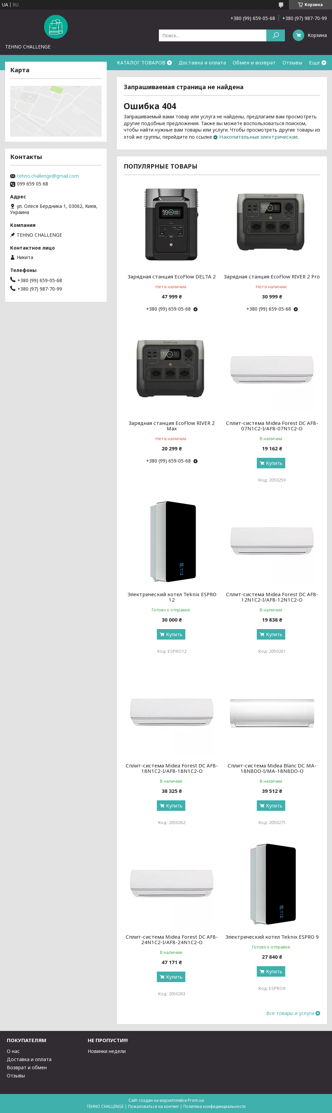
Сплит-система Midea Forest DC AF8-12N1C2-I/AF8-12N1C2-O (272, 596)
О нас (13, 1051)
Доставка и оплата (202, 62)
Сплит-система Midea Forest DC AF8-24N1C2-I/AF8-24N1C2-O (172, 939)
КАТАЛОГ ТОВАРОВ (141, 62)
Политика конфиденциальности (214, 1106)
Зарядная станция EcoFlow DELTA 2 (172, 276)
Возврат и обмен (27, 1067)
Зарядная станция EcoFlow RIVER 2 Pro (272, 276)
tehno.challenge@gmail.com (48, 176)
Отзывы (292, 62)
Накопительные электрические (258, 136)
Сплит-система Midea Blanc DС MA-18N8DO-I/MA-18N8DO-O (272, 768)
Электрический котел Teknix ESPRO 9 (272, 936)
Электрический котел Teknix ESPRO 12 (171, 596)
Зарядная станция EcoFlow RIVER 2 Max (172, 425)
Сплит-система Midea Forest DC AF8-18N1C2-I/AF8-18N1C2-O (172, 768)
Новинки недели (107, 1051)
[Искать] (275, 35)
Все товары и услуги (290, 1013)
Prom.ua (196, 1100)
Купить (274, 463)
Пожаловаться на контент (153, 1106)
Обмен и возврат (254, 62)
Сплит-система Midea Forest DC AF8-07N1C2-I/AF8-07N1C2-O (272, 425)
